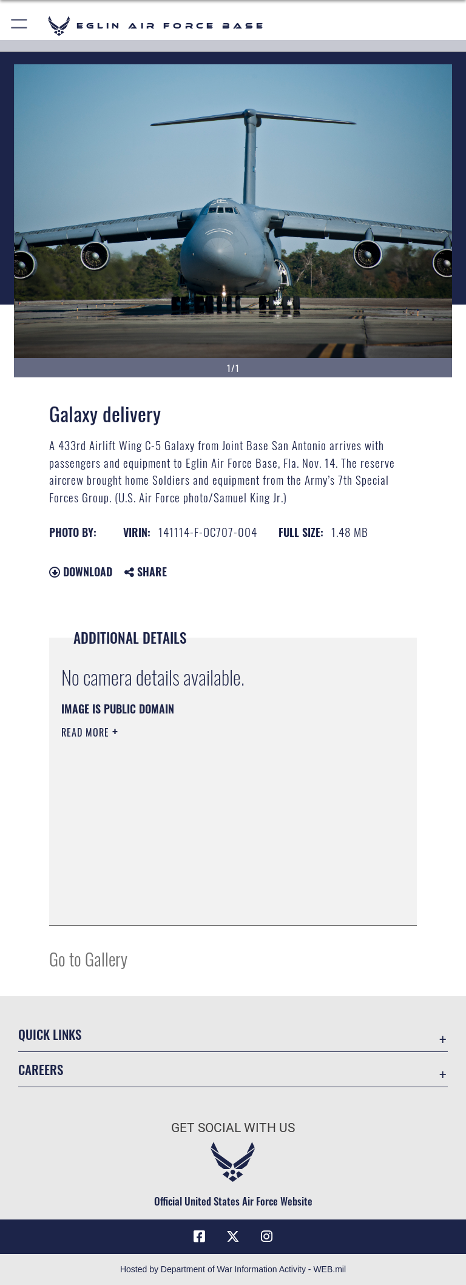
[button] (19, 26)
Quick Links (49, 1034)
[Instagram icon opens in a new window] (267, 1236)
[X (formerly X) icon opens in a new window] (233, 1236)
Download (80, 571)
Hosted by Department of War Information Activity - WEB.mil (233, 1269)
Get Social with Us (233, 1128)
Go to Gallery (88, 958)
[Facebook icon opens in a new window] (199, 1236)
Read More (86, 732)
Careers (40, 1069)
